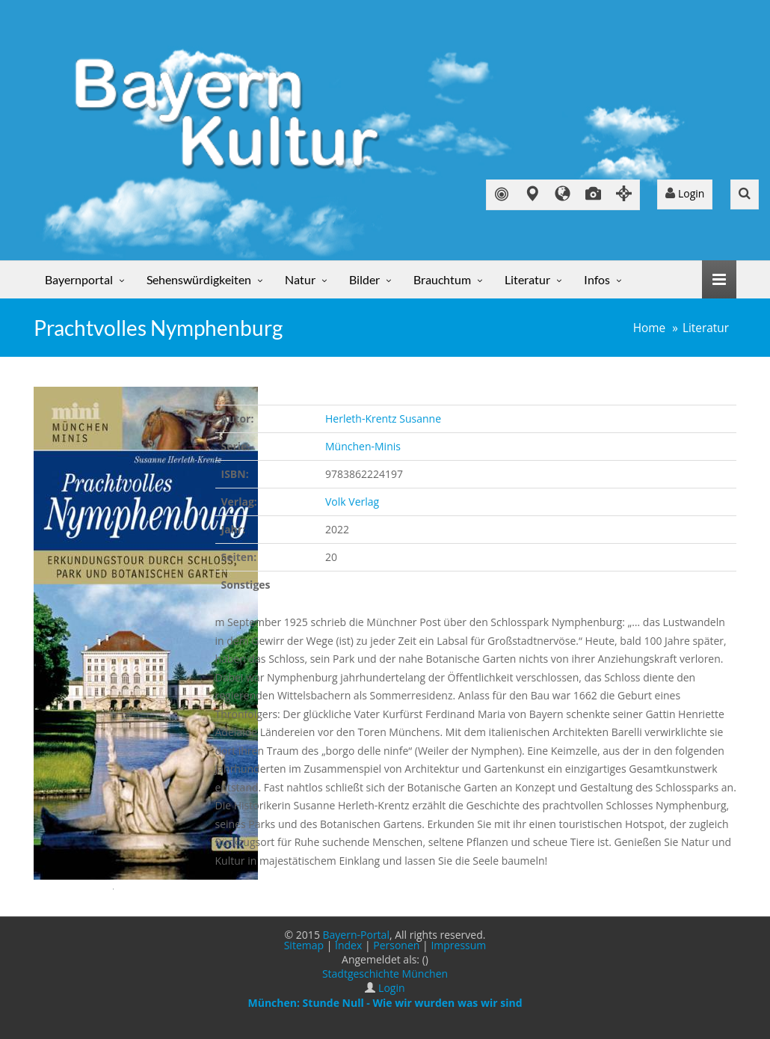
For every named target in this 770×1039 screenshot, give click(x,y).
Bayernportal (79, 279)
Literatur (527, 279)
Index (348, 945)
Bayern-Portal (356, 935)
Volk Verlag (352, 501)
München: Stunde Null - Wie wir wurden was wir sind (384, 1003)
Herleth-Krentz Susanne (383, 418)
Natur (300, 279)
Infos (597, 279)
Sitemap (304, 945)
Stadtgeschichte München (385, 973)
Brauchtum (442, 279)
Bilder (364, 279)
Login (684, 193)
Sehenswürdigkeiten (199, 279)
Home (649, 328)
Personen (396, 945)
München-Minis (363, 446)
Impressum (458, 945)
